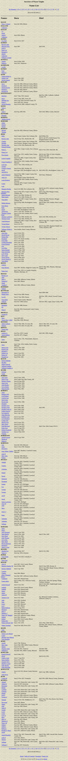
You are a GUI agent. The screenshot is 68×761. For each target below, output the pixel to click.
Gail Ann (4, 164)
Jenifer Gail (5, 78)
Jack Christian (6, 532)
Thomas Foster (6, 218)
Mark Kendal (5, 389)
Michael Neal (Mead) (8, 637)
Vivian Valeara (6, 226)
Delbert (4, 289)
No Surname (12, 9)
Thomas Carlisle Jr (7, 217)
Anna (3, 339)
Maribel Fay (5, 551)
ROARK (3, 370)
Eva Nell (4, 41)
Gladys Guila (5, 658)
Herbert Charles (6, 381)
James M (4, 595)
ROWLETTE (5, 669)
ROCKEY (4, 459)
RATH (3, 74)
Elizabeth (4, 239)
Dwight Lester (6, 407)
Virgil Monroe (6, 221)
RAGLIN (4, 29)
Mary (3, 318)
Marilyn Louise (6, 663)
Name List (45, 756)
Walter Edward (6, 364)
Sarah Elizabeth (6, 735)
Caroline (4, 689)
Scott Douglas (6, 639)
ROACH (3, 359)
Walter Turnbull (6, 625)
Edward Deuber (6, 147)
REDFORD (4, 121)
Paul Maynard (6, 426)
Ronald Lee (5, 357)
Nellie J (4, 725)
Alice (3, 345)
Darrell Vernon (6, 437)
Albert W (4, 684)
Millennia (45, 759)
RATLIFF (4, 82)
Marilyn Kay (5, 422)
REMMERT (4, 287)
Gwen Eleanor (6, 244)
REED (3, 134)
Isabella (4, 587)
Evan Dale (5, 240)
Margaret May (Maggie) (5, 192)
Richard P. (4, 545)
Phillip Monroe (6, 203)
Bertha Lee (5, 275)
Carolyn (4, 571)
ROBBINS (4, 375)
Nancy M (4, 723)
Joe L (3, 84)
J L (2, 31)
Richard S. (5, 351)
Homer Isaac (5, 294)
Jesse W (4, 504)
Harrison (4, 96)
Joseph (3, 643)
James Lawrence (6, 502)
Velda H (4, 301)
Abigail (4, 682)
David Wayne (5, 235)
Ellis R (3, 310)
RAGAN (3, 22)
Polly (3, 630)
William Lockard (6, 57)
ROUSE (3, 632)
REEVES (4, 274)
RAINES (3, 39)
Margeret (4, 609)
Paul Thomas (5, 267)
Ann (3, 445)
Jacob (3, 170)
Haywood (4, 702)
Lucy (3, 606)
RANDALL (4, 59)
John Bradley (5, 385)
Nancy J (4, 512)
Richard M (5, 91)
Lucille (4, 67)
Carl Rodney (5, 396)
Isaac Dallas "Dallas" (8, 451)
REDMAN (4, 128)
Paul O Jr (4, 50)
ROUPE (3, 628)
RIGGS (3, 331)
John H (4, 454)
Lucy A (4, 715)
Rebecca (4, 63)
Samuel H (4, 281)
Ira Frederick (5, 413)
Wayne (3, 126)
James (3, 591)
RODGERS (4, 527)
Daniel (3, 473)
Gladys (4, 672)
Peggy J (4, 102)
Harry (3, 98)
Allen (3, 528)
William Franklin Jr (7, 368)
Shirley (4, 54)
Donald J (4, 404)
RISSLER (4, 342)
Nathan (4, 617)
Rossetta (4, 115)
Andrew (4, 265)
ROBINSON (4, 443)
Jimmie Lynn (5, 597)
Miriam (4, 130)
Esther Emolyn (6, 411)
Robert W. (4, 355)
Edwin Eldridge (6, 360)
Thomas (4, 132)
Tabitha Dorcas (6, 119)
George (4, 166)
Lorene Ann (5, 420)
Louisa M (4, 678)
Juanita (4, 61)
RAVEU (3, 106)
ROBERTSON (5, 435)
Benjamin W (5, 292)
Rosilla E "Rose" (6, 730)
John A (4, 108)
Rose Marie (5, 206)
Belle (3, 136)
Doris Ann (4, 560)
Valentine (4, 519)
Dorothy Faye (5, 405)
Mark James (5, 197)
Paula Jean (5, 428)
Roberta (4, 372)
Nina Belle (5, 199)
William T (4, 745)
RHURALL (4, 312)
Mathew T (4, 613)
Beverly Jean (5, 44)
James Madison (6, 175)
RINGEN (4, 337)
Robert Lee (5, 353)
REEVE (3, 263)
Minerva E (5, 721)
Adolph (4, 462)
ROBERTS (4, 390)
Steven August (6, 80)
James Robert (5, 660)
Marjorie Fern (5, 46)
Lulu (3, 186)
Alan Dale (4, 233)
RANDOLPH (5, 65)
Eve (3, 487)
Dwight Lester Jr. (6, 409)
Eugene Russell (6, 654)
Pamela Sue (5, 349)
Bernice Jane (5, 139)
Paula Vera (5, 271)
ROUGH (3, 562)
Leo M (3, 297)
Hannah (4, 700)
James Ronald (5, 250)
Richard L (4, 89)
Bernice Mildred (6, 569)
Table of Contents (29, 756)
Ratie (3, 515)
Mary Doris (5, 424)
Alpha (3, 123)
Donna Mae (5, 237)
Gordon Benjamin (7, 242)
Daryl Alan (5, 400)
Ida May (4, 362)
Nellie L (4, 727)
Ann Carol (4, 377)
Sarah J (4, 35)
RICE (2, 316)
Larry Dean (5, 253)
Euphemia (4, 578)
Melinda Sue (5, 100)
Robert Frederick (6, 430)
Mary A (4, 719)
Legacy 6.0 (39, 759)
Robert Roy (5, 621)
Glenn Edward (6, 585)
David (3, 476)
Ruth (3, 208)
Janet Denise (5, 534)
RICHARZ (4, 322)
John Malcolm (6, 415)
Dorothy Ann (5, 145)
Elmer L (4, 149)
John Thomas (5, 538)
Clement (4, 691)
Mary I (3, 279)
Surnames (38, 756)
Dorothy (4, 143)
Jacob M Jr (5, 172)
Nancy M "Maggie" (7, 615)
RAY (2, 110)
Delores (4, 325)
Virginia (4, 433)
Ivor (3, 246)
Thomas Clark (6, 648)
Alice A (4, 564)
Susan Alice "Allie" (7, 320)
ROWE (3, 641)
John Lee (4, 177)
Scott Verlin (5, 556)
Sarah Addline (6, 335)
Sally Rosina (5, 665)
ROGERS (4, 549)
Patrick (4, 125)
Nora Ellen (5, 299)
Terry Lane (5, 255)
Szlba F (4, 738)
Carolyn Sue (5, 398)
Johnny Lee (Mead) (7, 634)
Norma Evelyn (6, 87)
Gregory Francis (6, 168)
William (4, 524)
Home (21, 756)
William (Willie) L (7, 229)
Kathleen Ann (5, 417)
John (3, 277)
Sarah (3, 33)
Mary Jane (5, 456)
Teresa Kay (5, 211)
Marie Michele (6, 195)
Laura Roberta (6, 180)
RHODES (4, 303)
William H (5, 650)
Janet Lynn (5, 383)
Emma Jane (5, 329)
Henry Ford (5, 379)
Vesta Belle (5, 261)
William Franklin (6, 366)
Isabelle (4, 589)
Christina (4, 469)
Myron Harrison (6, 543)
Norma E (4, 86)
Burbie (3, 688)
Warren (4, 739)
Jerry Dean (5, 536)
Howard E (4, 448)
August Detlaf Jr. (6, 76)
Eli (2, 307)
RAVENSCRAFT (6, 93)
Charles (4, 141)
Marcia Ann (5, 347)
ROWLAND (4, 652)
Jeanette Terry (6, 662)
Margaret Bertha (6, 189)
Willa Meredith (6, 667)
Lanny (3, 635)
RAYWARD (4, 113)
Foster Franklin (6, 158)
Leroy (3, 604)
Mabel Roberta (6, 608)
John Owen (5, 674)
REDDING (4, 117)
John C (4, 111)
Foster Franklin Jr (7, 162)
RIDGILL (4, 327)
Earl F (3, 695)
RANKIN (4, 69)
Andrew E (4, 333)
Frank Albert (5, 581)
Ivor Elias (4, 248)
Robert (3, 458)
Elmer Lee (5, 152)
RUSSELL (4, 680)
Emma (3, 484)
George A (4, 697)
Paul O (3, 48)
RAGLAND (4, 26)
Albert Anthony (6, 324)
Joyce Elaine (5, 387)
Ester (3, 71)
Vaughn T (4, 285)
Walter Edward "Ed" (7, 623)
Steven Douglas (6, 104)
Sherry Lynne (5, 547)
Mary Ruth (5, 542)
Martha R (4, 439)
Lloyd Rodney (6, 418)
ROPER (3, 555)
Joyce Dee (4, 540)
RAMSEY (4, 43)
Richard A (4, 52)
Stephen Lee (5, 432)
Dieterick (4, 479)
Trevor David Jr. (6, 259)
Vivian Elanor (5, 224)
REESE (3, 231)
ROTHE (3, 558)
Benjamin (4, 305)
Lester (3, 183)
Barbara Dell (5, 394)
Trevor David (5, 257)
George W (4, 314)
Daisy (3, 530)
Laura (3, 712)
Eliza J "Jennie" (6, 24)
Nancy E (4, 553)
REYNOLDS (5, 290)
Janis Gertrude (6, 252)
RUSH (3, 676)
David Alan (5, 402)
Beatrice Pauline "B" (7, 566)
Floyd (3, 656)
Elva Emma (5, 155)
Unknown (4, 28)
